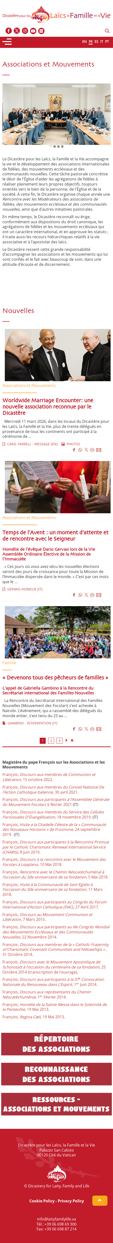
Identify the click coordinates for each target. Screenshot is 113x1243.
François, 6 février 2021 (55, 802)
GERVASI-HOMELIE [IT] (22, 589)
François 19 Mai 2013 (33, 1017)
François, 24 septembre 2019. (54, 829)
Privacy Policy (71, 1201)
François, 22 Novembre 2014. (55, 932)
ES (96, 41)
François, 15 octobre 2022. (48, 777)
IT (101, 41)
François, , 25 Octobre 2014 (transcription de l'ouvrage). (54, 967)
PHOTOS (70, 444)
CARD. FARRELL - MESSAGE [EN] (30, 444)
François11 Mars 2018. (52, 889)
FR (91, 41)
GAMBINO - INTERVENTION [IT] (29, 723)
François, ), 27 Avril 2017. (54, 904)
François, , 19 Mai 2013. (54, 1007)
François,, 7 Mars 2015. (47, 917)
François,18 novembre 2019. (53, 814)
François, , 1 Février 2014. (46, 994)
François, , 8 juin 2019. (55, 847)
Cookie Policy (42, 1201)
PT (107, 41)
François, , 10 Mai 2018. (54, 862)
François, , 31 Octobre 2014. (55, 949)
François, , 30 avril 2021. (53, 789)
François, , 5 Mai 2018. (55, 874)
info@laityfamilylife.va (56, 1219)
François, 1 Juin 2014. (53, 982)
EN (84, 41)
